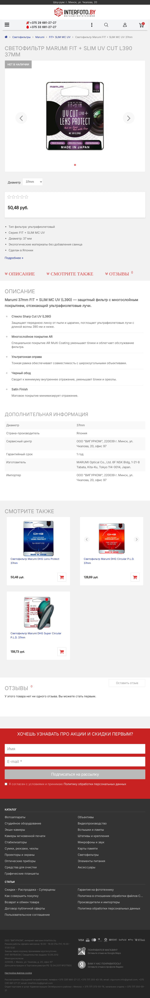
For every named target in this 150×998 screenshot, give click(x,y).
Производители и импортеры (99, 902)
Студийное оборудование (23, 823)
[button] (21, 116)
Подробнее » (14, 258)
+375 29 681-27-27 (41, 22)
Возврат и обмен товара (22, 902)
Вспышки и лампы (91, 830)
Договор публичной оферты (25, 908)
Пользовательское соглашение (27, 915)
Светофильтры (88, 855)
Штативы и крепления (93, 836)
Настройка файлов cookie (18, 973)
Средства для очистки (21, 867)
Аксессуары (86, 867)
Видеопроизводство (92, 823)
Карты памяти (88, 848)
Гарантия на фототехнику (96, 889)
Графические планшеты (22, 873)
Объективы (86, 817)
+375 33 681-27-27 (41, 27)
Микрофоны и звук (91, 842)
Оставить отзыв (127, 683)
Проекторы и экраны (20, 855)
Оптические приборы (20, 861)
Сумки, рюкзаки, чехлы (21, 848)
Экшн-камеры (15, 830)
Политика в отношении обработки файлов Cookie (111, 896)
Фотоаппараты (15, 817)
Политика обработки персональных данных (109, 908)
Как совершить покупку (21, 896)
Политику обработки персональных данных (95, 784)
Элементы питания (91, 861)
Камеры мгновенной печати (25, 836)
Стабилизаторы (16, 842)
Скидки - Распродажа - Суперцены (30, 889)
